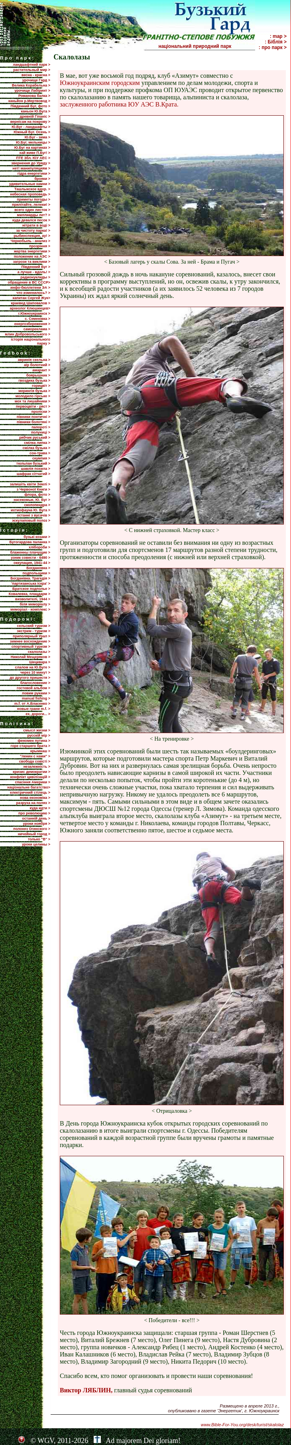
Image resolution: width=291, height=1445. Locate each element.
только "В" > (39, 839)
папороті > (40, 427)
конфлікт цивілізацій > (30, 777)
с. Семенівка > (37, 319)
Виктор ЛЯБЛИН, (86, 1390)
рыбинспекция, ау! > (32, 236)
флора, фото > (37, 495)
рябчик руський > (34, 438)
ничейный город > (34, 834)
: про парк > (273, 47)
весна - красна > (36, 75)
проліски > (40, 412)
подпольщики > (36, 573)
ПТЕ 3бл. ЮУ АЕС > (33, 158)
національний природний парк (206, 46)
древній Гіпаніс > (35, 116)
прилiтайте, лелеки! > (31, 205)
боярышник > (38, 375)
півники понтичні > (33, 417)
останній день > (36, 818)
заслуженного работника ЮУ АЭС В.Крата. (119, 104)
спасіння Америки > (32, 782)
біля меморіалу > (35, 604)
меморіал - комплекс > (30, 609)
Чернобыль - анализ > (30, 241)
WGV (45, 1441)
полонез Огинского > (31, 829)
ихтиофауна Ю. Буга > (30, 510)
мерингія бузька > (34, 391)
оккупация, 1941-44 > (32, 563)
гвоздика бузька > (34, 380)
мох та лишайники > (32, 401)
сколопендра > (37, 505)
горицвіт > (41, 386)
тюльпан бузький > (33, 463)
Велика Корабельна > (31, 85)
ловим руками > (36, 693)
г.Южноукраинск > (34, 313)
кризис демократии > (31, 772)
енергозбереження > (32, 324)
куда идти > (40, 808)
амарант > (41, 370)
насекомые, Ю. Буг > (32, 500)
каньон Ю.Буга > (35, 111)
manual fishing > (36, 698)
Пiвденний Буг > (35, 267)
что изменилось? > (33, 293)
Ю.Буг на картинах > (32, 148)
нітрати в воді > (36, 225)
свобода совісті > (34, 761)
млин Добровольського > (27, 334)
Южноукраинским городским (100, 82)
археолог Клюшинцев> (30, 308)
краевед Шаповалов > (30, 303)
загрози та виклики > (31, 262)
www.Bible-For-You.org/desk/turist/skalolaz (242, 1424)
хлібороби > (39, 547)
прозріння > (39, 246)
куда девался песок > (31, 220)
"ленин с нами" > (35, 756)
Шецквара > (39, 662)
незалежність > (37, 767)
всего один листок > (32, 210)
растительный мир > (31, 70)
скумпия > (41, 458)
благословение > (35, 683)
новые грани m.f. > (33, 709)
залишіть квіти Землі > (30, 484)
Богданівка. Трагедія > (30, 578)
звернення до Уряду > (30, 163)
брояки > (42, 179)
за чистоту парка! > (33, 231)
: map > (278, 36)
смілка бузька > (37, 448)
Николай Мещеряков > (30, 657)
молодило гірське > (33, 396)
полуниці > (40, 432)
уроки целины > (36, 844)
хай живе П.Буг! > (34, 153)
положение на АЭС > (32, 256)
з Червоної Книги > (33, 489)
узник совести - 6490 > (30, 558)
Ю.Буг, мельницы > (33, 142)
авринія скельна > (34, 360)
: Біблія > (276, 42)
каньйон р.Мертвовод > (29, 101)
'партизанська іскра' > (30, 583)
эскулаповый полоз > (31, 520)
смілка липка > (37, 443)
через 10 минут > (35, 672)
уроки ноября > (36, 824)
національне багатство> (28, 787)
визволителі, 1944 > (32, 599)
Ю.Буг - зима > (37, 137)
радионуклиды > (35, 277)
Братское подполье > (31, 589)
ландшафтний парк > (31, 65)
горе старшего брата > (30, 746)
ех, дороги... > (38, 714)
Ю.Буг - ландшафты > (31, 127)
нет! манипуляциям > (31, 168)
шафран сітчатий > (33, 474)
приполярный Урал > (31, 636)
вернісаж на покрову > (30, 122)
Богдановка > (38, 568)
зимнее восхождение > (30, 641)
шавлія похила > (35, 469)
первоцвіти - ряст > (33, 406)
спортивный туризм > (31, 647)
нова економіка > (35, 798)
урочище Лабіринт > (32, 91)
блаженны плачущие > (30, 552)
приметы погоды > (33, 199)
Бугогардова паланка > (29, 542)
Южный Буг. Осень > (32, 132)
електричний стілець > (30, 792)
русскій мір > (38, 735)
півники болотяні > (33, 422)
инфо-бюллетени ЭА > (30, 288)
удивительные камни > (29, 184)
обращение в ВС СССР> (29, 282)
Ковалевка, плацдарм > (29, 594)
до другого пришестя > (30, 678)
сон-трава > (39, 453)
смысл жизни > (36, 730)
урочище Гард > (36, 80)
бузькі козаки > (37, 537)
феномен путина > (34, 741)
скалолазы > (39, 652)
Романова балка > (34, 96)
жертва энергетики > (32, 251)
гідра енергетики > (34, 173)
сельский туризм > (33, 626)
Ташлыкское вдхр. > (32, 189)
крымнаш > (40, 751)
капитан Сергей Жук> (31, 298)
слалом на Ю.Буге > (32, 667)
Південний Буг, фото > (30, 106)
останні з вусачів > (33, 515)
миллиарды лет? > (33, 215)
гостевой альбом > (33, 688)
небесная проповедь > (30, 194)
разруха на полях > (33, 803)
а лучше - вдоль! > (34, 272)
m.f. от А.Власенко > (32, 704)
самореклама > (37, 329)
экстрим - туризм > (33, 631)
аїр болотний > (37, 365)
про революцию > (34, 813)
